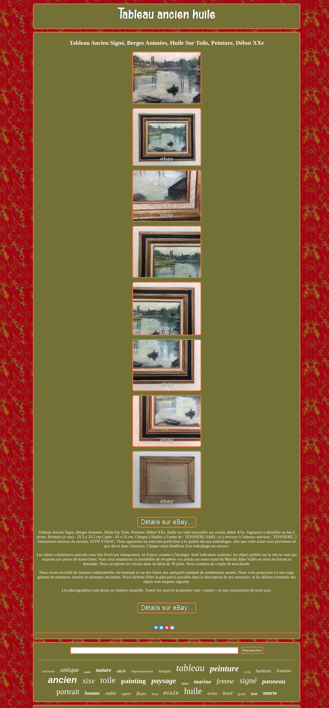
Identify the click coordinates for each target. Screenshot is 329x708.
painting (133, 681)
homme (92, 693)
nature (103, 670)
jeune (87, 672)
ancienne (48, 671)
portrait (67, 691)
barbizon (263, 671)
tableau (190, 668)
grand (242, 694)
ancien (62, 680)
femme (225, 681)
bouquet (165, 671)
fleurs (141, 693)
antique (69, 669)
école (247, 671)
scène (212, 693)
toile (108, 680)
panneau (274, 681)
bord (227, 693)
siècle (121, 671)
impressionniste (142, 671)
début (185, 683)
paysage (163, 680)
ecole (171, 693)
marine (202, 681)
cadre (110, 693)
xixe (88, 681)
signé (248, 680)
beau (155, 694)
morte (270, 693)
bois (254, 694)
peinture (224, 668)
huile (193, 691)
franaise (284, 670)
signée (126, 694)
